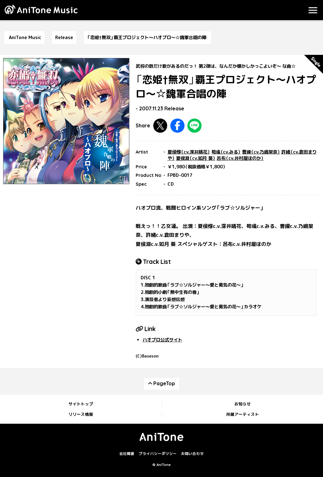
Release (64, 37)
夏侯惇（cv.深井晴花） (188, 152)
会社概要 (126, 453)
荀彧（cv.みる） (226, 152)
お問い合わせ (192, 453)
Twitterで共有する (160, 126)
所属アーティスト (242, 414)
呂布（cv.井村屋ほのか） (240, 158)
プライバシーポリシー (158, 453)
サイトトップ (80, 404)
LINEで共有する (194, 126)
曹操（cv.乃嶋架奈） (261, 152)
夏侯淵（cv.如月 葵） (195, 158)
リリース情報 (80, 414)
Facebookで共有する (177, 126)
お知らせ (242, 404)
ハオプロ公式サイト (162, 340)
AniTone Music (25, 37)
